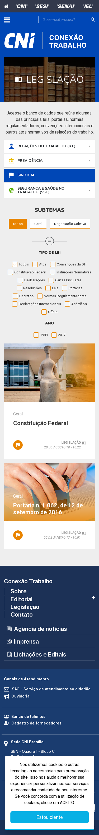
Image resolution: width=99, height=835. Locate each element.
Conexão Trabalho (28, 581)
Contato (22, 614)
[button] (49, 241)
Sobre (19, 591)
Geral (18, 413)
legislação (71, 442)
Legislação (25, 606)
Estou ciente (49, 817)
